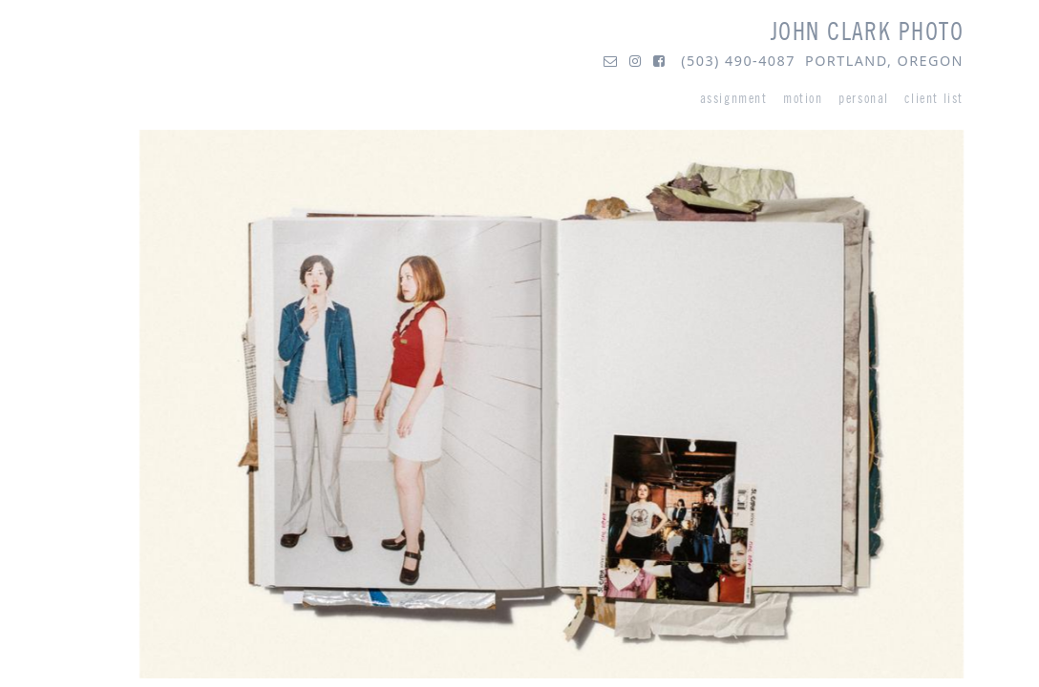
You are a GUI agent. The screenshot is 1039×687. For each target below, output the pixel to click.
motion (803, 99)
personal (863, 99)
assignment (734, 99)
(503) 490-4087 (738, 61)
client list (934, 99)
